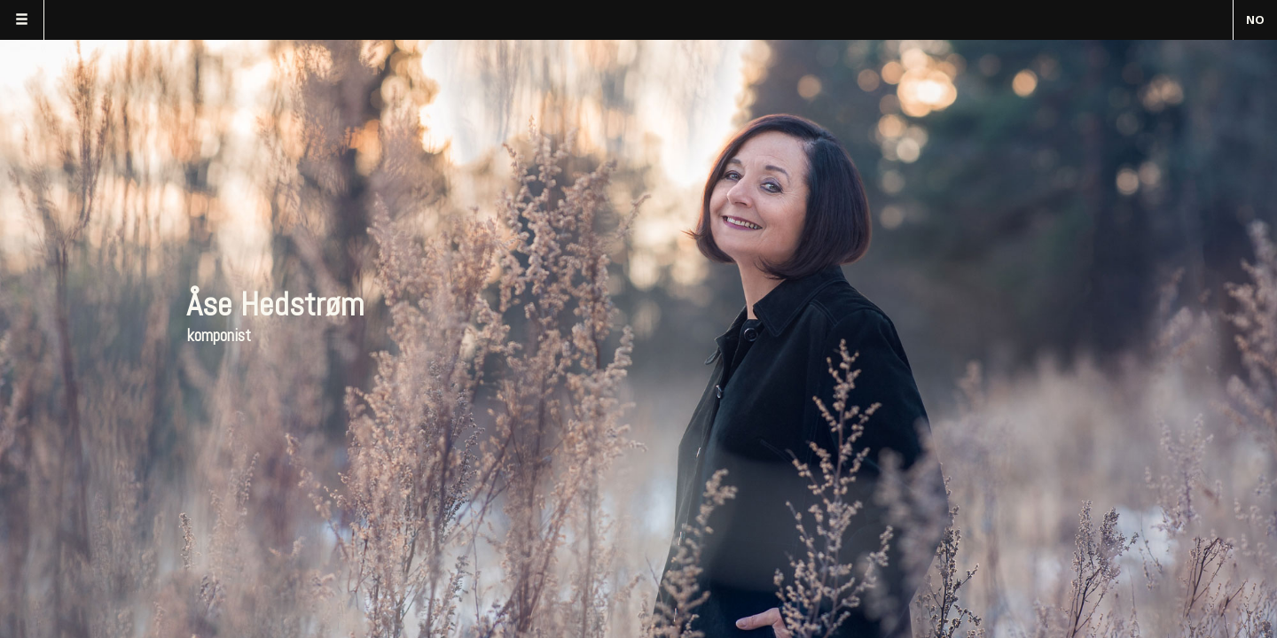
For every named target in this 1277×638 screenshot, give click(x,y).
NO (1255, 19)
